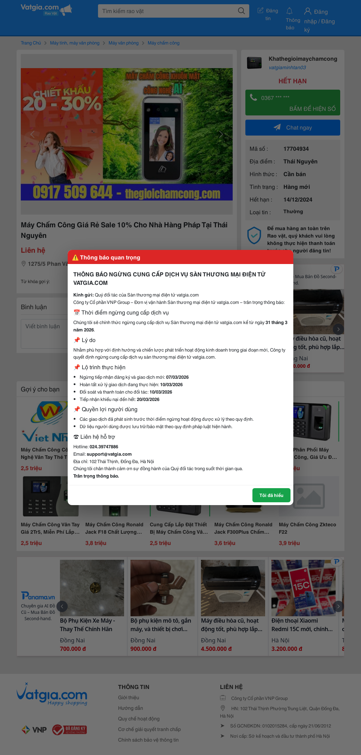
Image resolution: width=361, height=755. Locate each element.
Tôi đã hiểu (271, 495)
